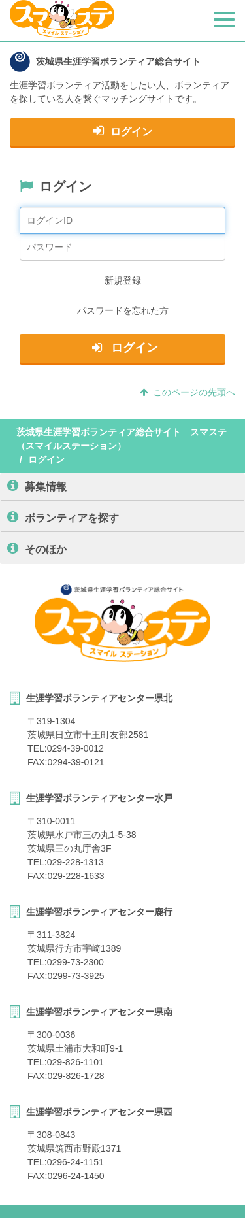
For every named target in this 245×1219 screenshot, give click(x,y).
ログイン (122, 130)
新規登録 (123, 280)
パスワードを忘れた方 (123, 310)
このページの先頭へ (187, 392)
